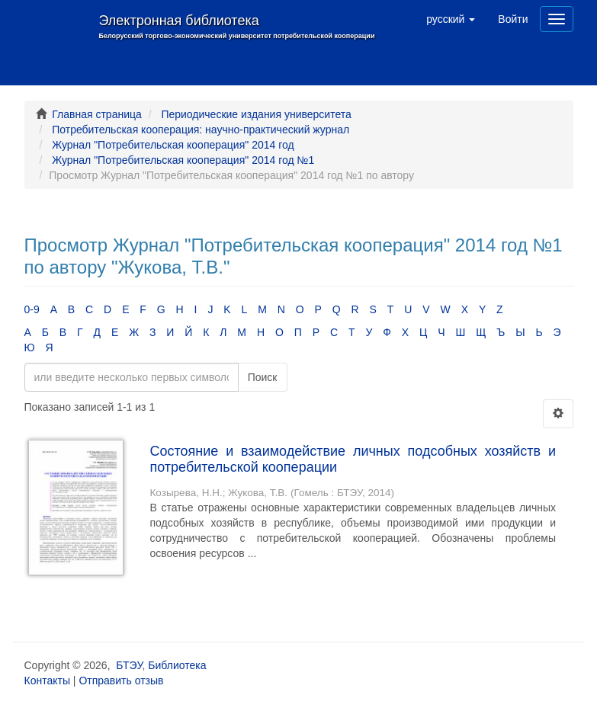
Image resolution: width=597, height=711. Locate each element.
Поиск (263, 377)
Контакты (47, 680)
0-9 (32, 309)
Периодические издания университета (256, 114)
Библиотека (177, 665)
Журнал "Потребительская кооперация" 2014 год (173, 145)
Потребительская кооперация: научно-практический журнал (200, 129)
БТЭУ (129, 665)
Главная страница (97, 114)
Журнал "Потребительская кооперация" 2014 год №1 (183, 160)
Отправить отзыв (121, 680)
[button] (450, 19)
